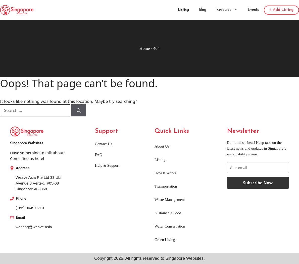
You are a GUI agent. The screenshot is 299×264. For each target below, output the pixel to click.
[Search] (78, 110)
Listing (183, 10)
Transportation (166, 186)
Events (253, 10)
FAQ (98, 154)
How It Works (165, 173)
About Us (162, 146)
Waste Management (170, 199)
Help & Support (107, 165)
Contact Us (103, 144)
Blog (202, 10)
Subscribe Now (258, 183)
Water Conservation (170, 226)
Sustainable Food (168, 213)
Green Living (165, 239)
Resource (229, 10)
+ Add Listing (281, 10)
